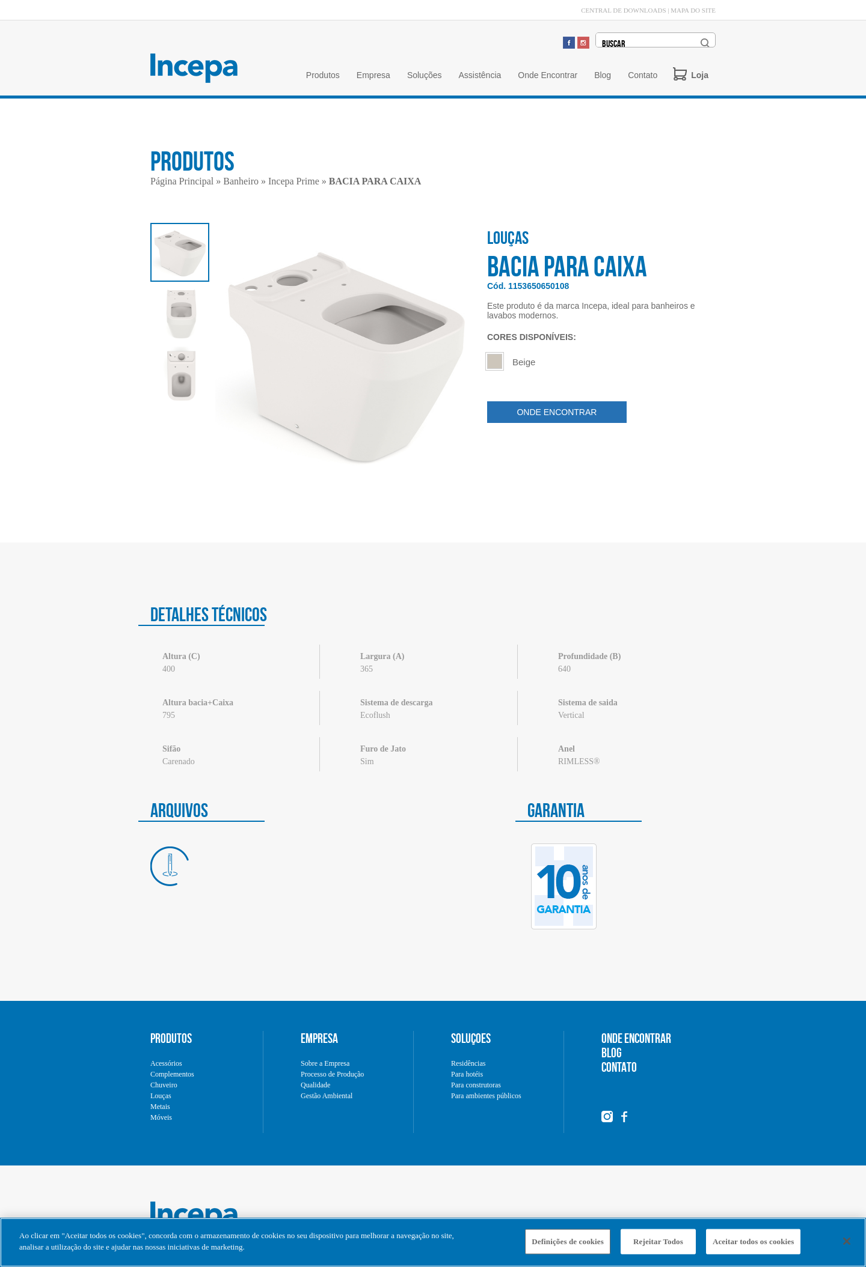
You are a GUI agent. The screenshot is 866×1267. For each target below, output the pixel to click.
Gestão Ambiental (326, 1096)
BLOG (611, 1052)
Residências (468, 1063)
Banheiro (241, 181)
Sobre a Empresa (325, 1063)
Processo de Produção (332, 1074)
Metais (160, 1106)
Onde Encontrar (547, 75)
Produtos (323, 75)
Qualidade (315, 1085)
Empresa (373, 75)
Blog (602, 75)
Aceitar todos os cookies (753, 1245)
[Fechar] (847, 1245)
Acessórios (166, 1063)
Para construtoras (476, 1085)
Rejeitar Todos (658, 1245)
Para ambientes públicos (486, 1096)
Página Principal (181, 181)
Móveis (161, 1117)
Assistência (479, 75)
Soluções (424, 75)
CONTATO (619, 1067)
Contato (642, 75)
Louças (160, 1096)
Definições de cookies (568, 1245)
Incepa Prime (293, 181)
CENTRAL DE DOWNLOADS (623, 10)
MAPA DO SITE (693, 10)
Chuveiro (163, 1085)
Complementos (172, 1074)
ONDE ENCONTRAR (557, 412)
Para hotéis (467, 1074)
